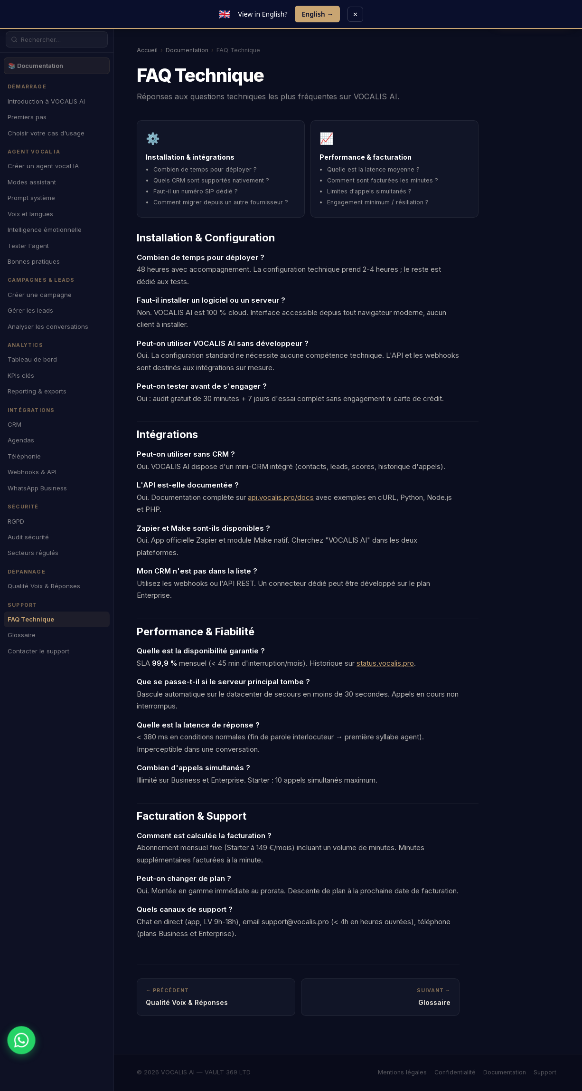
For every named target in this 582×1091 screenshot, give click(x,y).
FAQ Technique (31, 619)
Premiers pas (27, 117)
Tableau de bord (32, 359)
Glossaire (22, 635)
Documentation (187, 50)
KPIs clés (21, 375)
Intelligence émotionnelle (45, 229)
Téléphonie (24, 456)
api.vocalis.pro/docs (281, 497)
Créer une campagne (40, 294)
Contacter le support (38, 651)
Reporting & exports (37, 391)
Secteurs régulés (33, 552)
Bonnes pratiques (34, 261)
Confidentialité (455, 1072)
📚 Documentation (35, 65)
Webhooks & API (32, 472)
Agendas (21, 440)
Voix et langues (30, 214)
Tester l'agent (28, 245)
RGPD (16, 521)
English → (317, 14)
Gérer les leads (30, 310)
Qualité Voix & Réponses (44, 586)
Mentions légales (402, 1072)
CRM (14, 424)
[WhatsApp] (21, 1040)
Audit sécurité (28, 537)
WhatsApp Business (37, 488)
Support (545, 1072)
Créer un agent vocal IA (43, 166)
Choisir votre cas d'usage (46, 133)
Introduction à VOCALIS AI (46, 101)
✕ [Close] (355, 14)
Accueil (147, 50)
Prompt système (31, 197)
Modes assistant (32, 182)
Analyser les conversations (48, 326)
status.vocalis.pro (385, 663)
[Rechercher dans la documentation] (62, 39)
